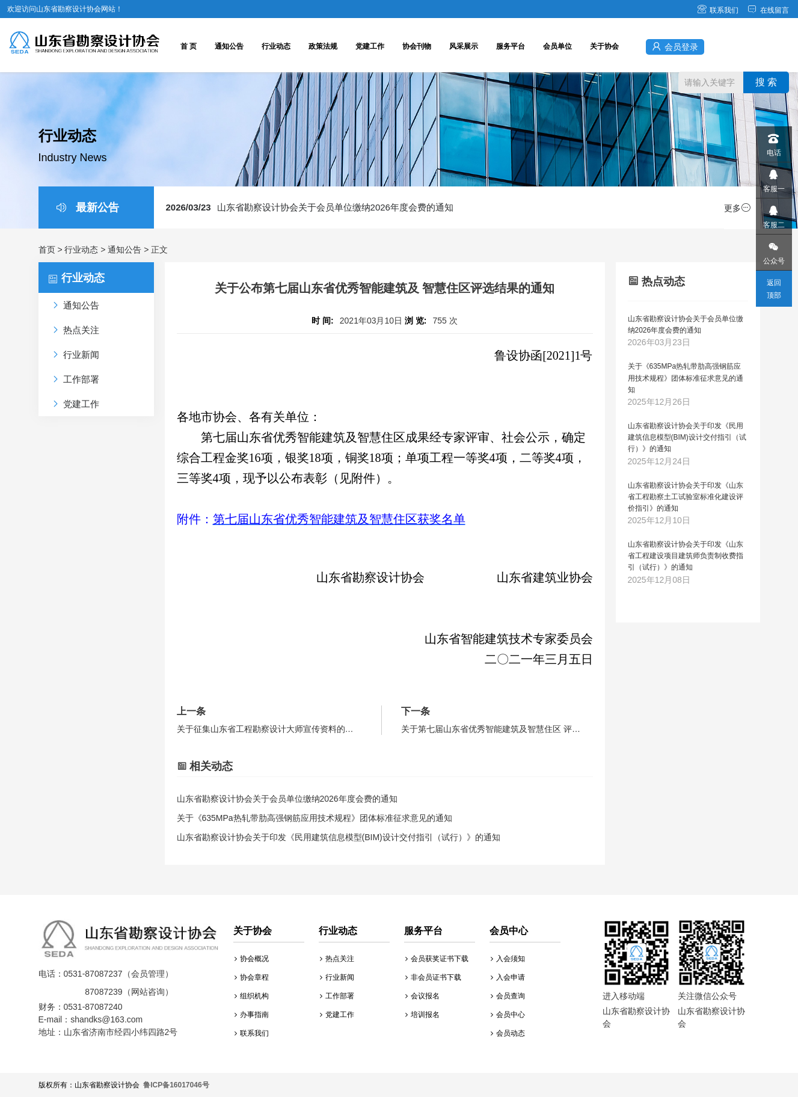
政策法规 (322, 46)
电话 (773, 141)
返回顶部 (774, 289)
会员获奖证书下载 (436, 958)
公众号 (773, 250)
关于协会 (604, 46)
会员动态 (508, 1033)
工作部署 (337, 996)
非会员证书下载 (433, 977)
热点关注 (337, 958)
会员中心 (508, 1014)
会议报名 (422, 996)
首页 (46, 249)
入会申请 (508, 977)
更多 (737, 208)
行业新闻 (337, 977)
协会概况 (252, 958)
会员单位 (557, 46)
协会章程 (252, 977)
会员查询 (508, 996)
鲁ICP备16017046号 (176, 1085)
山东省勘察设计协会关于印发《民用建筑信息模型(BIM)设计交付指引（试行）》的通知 (338, 837)
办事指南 (252, 1014)
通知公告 (229, 46)
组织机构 (252, 996)
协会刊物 (416, 46)
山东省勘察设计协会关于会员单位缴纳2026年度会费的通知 (309, 207)
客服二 (773, 213)
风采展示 (463, 46)
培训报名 (422, 1014)
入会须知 (508, 958)
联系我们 (717, 10)
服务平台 (510, 46)
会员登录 (675, 46)
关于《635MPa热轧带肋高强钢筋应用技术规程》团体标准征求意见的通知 (314, 818)
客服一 (773, 177)
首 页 (188, 46)
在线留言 (768, 10)
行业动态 (276, 46)
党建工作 (369, 46)
